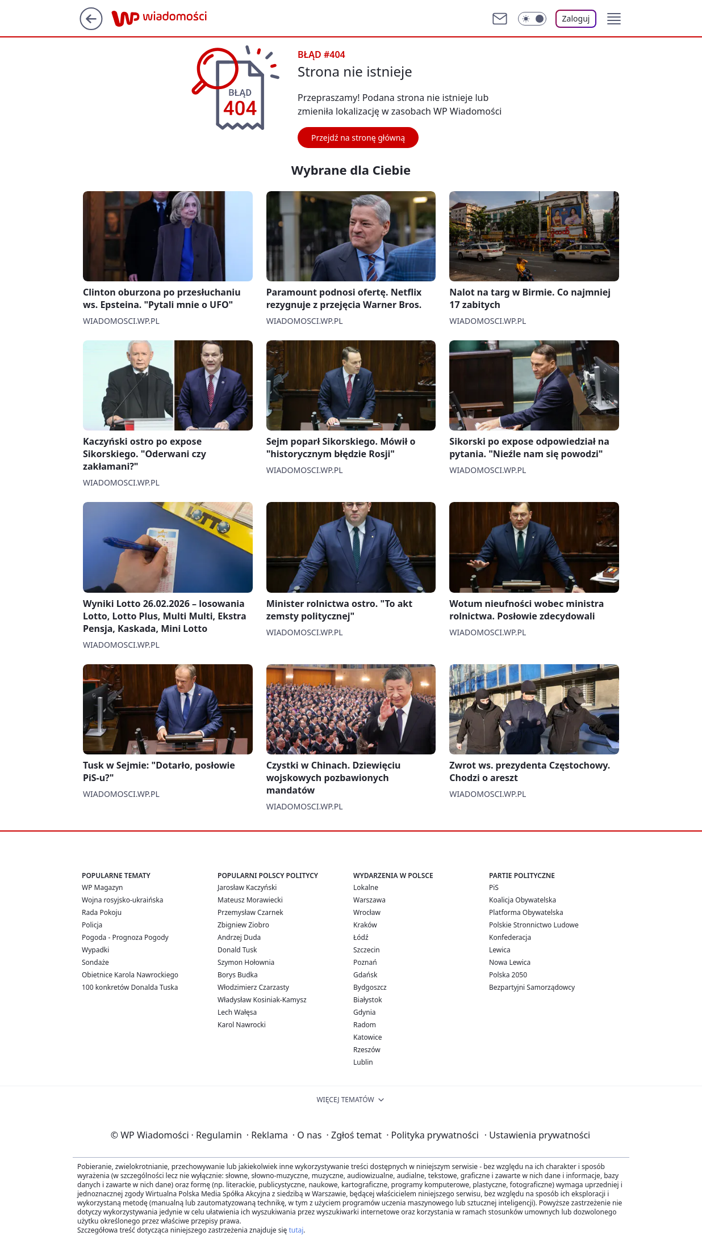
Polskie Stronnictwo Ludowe (534, 925)
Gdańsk (365, 975)
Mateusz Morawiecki (250, 900)
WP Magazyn (102, 887)
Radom (364, 1025)
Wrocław (367, 912)
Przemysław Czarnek (250, 912)
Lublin (363, 1062)
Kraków (365, 925)
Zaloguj (576, 18)
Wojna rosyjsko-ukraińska (122, 900)
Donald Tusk (237, 950)
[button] (614, 19)
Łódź (361, 937)
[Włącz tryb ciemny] (532, 19)
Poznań (365, 962)
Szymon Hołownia (246, 962)
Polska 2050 (508, 975)
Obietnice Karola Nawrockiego (130, 975)
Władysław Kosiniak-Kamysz (262, 1000)
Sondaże (95, 962)
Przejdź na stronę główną (358, 137)
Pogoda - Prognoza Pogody (125, 937)
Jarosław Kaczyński (247, 887)
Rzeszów (367, 1049)
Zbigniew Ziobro (243, 925)
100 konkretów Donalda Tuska (130, 987)
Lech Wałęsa (237, 1012)
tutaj (296, 1230)
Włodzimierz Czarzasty (253, 987)
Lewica (500, 950)
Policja (92, 925)
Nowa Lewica (509, 962)
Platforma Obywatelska (526, 912)
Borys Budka (238, 975)
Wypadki (95, 950)
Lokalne (365, 887)
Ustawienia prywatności (537, 1135)
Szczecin (366, 950)
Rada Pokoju (102, 912)
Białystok (367, 1000)
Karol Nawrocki (242, 1025)
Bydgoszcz (370, 987)
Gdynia (364, 1012)
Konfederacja (510, 937)
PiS (494, 887)
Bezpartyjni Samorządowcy (532, 987)
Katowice (367, 1037)
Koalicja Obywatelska (522, 900)
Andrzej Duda (239, 937)
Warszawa (369, 900)
